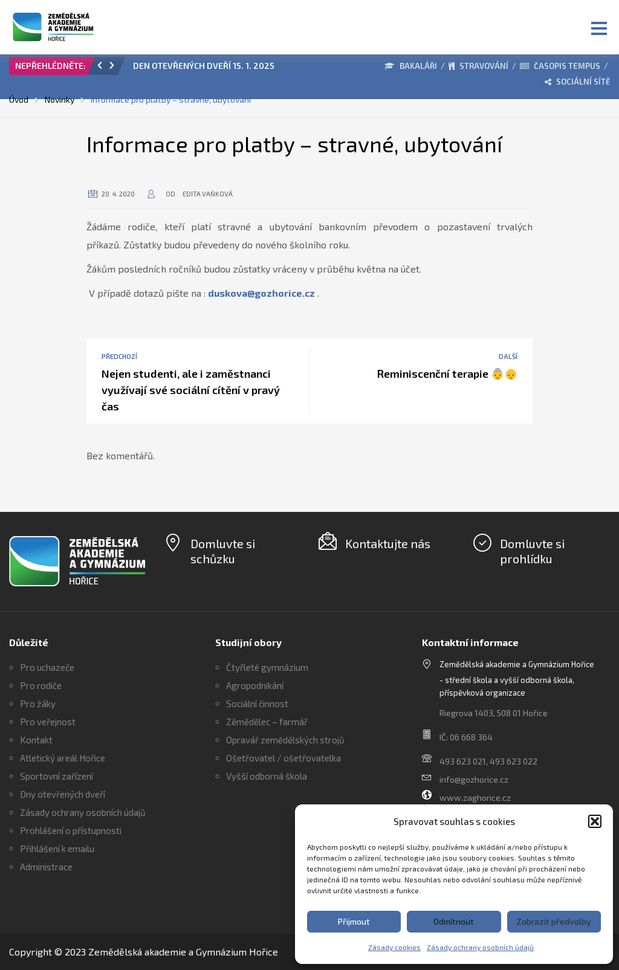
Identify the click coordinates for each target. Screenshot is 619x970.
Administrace (46, 866)
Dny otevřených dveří (62, 794)
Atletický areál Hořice (62, 757)
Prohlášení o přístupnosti (71, 830)
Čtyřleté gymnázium (267, 667)
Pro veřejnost (48, 721)
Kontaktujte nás (387, 543)
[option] (238, 69)
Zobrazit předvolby (553, 921)
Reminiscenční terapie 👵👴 (447, 373)
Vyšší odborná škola (266, 776)
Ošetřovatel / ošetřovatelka (283, 757)
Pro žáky (38, 703)
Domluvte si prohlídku (532, 551)
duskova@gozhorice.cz (261, 293)
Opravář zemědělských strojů (285, 739)
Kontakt (36, 739)
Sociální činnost (257, 703)
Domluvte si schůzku (222, 551)
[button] (595, 821)
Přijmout (354, 921)
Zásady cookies (394, 947)
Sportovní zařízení (56, 776)
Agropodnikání (255, 685)
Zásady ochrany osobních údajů (480, 947)
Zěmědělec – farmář (267, 721)
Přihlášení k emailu (57, 848)
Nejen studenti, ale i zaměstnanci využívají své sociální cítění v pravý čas (191, 390)
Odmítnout (453, 921)
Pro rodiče (41, 685)
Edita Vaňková (208, 194)
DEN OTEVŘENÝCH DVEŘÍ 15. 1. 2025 (203, 65)
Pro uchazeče (47, 667)
